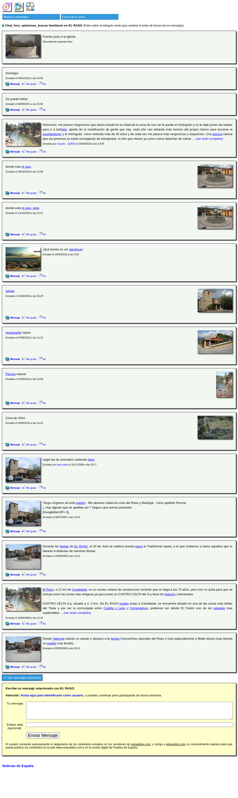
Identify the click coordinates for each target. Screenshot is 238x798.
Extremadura (139, 608)
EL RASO (81, 546)
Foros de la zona (73, 17)
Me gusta (29, 84)
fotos (91, 459)
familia (115, 638)
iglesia (10, 291)
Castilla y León (114, 608)
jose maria (62, 464)
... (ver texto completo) (207, 138)
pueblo (80, 503)
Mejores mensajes (16, 17)
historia (169, 594)
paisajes (219, 608)
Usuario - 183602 (66, 143)
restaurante (13, 332)
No (42, 84)
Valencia (58, 638)
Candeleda (79, 589)
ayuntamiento (52, 134)
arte (64, 129)
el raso (26, 166)
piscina (217, 134)
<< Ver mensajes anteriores (22, 677)
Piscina (11, 374)
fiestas (64, 546)
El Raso (48, 589)
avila (36, 208)
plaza (139, 546)
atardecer (75, 249)
